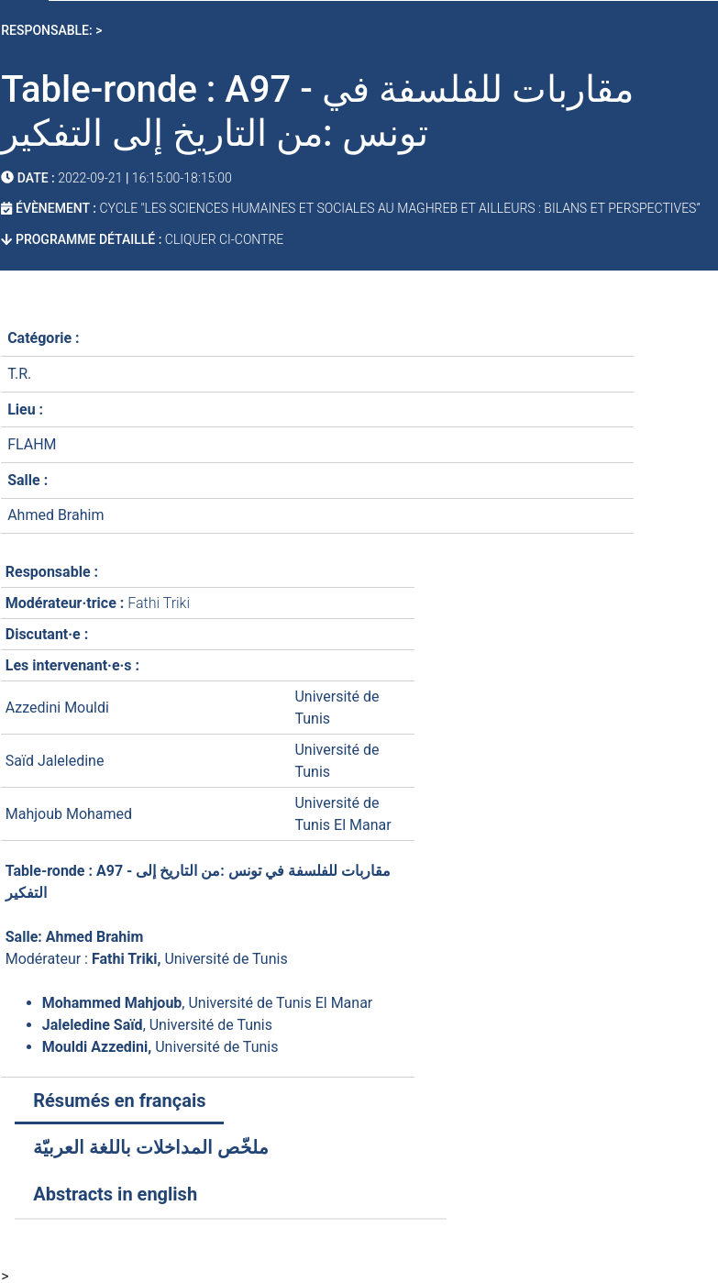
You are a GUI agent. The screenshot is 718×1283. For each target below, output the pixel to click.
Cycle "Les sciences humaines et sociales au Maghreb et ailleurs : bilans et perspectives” (399, 208)
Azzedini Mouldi (57, 707)
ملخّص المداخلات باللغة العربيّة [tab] (151, 1147)
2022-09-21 (90, 178)
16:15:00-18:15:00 (182, 178)
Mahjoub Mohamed (69, 814)
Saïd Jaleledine (55, 760)
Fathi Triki (158, 603)
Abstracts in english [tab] (115, 1194)
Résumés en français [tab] (119, 1100)
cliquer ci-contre (222, 239)
